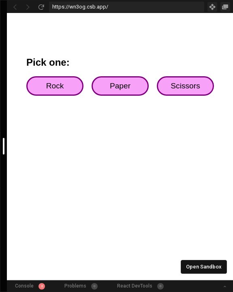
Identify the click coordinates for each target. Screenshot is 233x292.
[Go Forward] (28, 7)
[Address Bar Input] (126, 7)
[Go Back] (15, 7)
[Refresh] (41, 7)
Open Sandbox (204, 267)
